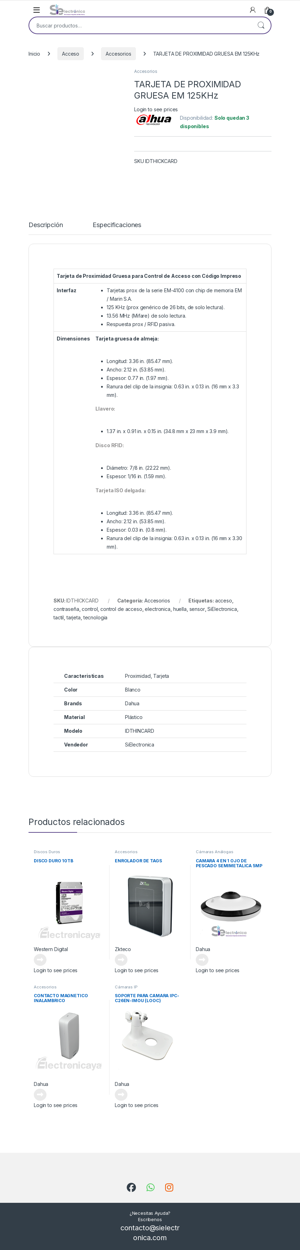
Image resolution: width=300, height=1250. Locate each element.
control (90, 609)
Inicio (34, 54)
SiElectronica (222, 609)
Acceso (70, 54)
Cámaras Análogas (214, 851)
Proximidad (138, 676)
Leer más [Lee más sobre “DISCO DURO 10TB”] (40, 960)
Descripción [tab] (46, 225)
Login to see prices (156, 109)
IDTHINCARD (139, 731)
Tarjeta (161, 676)
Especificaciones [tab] (117, 225)
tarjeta (74, 617)
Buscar (261, 25)
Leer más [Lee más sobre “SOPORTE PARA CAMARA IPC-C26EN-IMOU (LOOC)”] (121, 1095)
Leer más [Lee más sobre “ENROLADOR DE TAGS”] (121, 960)
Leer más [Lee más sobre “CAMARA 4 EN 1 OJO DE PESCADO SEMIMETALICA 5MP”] (202, 960)
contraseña (66, 609)
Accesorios (118, 54)
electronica (157, 609)
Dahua (203, 949)
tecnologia (95, 617)
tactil (59, 617)
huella (180, 609)
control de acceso (121, 609)
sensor (197, 609)
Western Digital (51, 949)
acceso (223, 601)
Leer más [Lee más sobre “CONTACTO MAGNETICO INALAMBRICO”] (40, 1095)
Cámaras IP (126, 987)
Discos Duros (47, 851)
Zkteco (123, 949)
